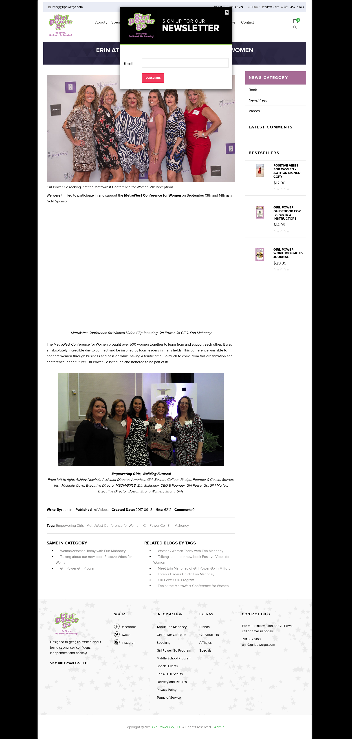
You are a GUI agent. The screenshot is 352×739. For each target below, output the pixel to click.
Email (127, 63)
